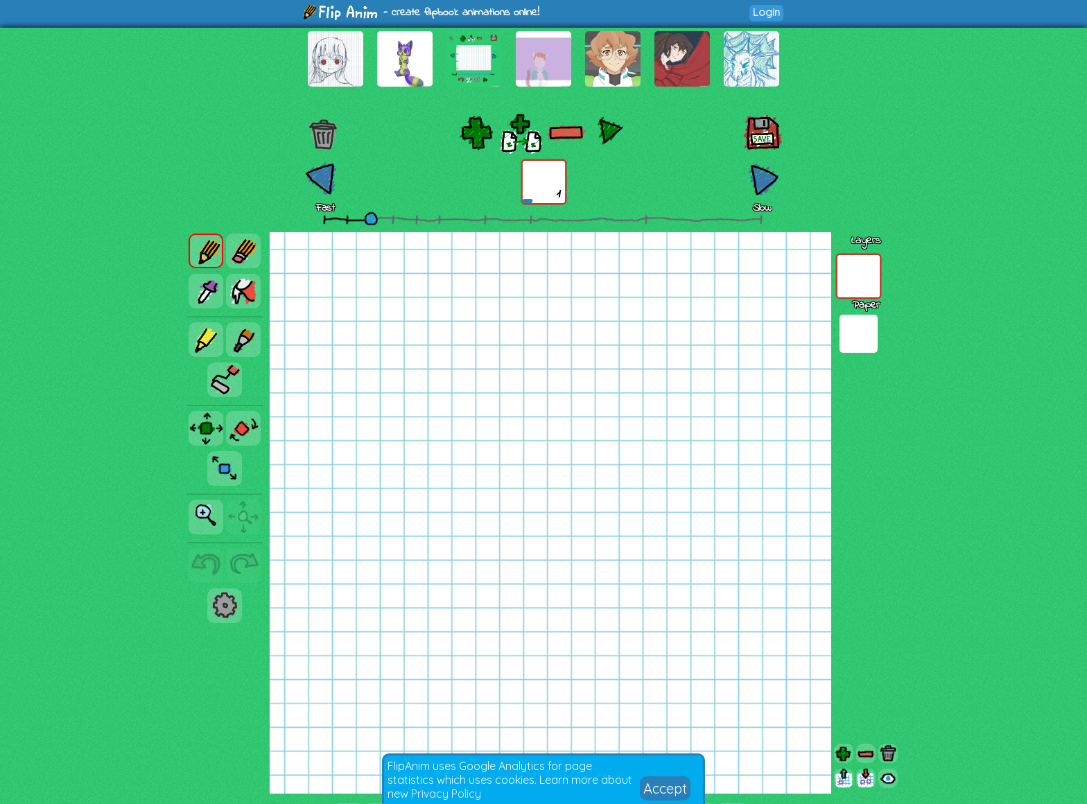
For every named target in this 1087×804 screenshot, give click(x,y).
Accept (665, 788)
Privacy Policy (446, 794)
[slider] (371, 218)
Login (766, 12)
